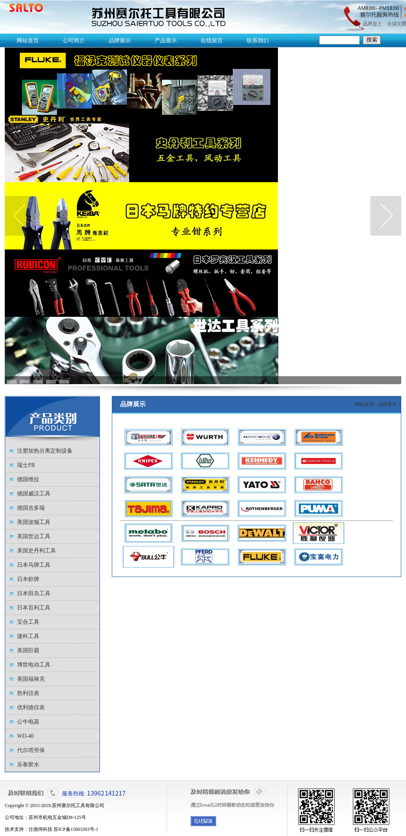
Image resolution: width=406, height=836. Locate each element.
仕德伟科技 (40, 829)
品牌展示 (388, 404)
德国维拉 (28, 479)
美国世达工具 (33, 536)
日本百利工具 (33, 608)
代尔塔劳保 (31, 750)
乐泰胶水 (28, 764)
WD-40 (25, 736)
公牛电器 (28, 722)
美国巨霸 (28, 650)
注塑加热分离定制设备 (45, 451)
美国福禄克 (31, 679)
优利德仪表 (31, 707)
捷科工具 (28, 636)
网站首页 (364, 404)
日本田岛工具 (33, 593)
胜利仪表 (28, 693)
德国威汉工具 (33, 494)
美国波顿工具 (33, 522)
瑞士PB (26, 465)
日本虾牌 (28, 579)
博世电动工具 (33, 665)
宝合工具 (28, 622)
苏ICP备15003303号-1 (76, 829)
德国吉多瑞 (31, 508)
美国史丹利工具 (36, 551)
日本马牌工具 (33, 565)
